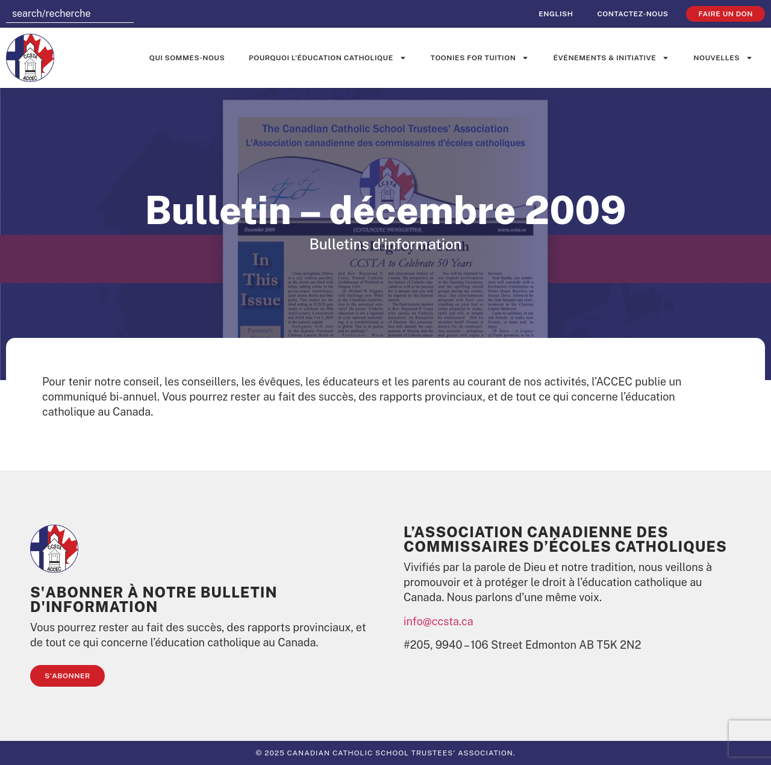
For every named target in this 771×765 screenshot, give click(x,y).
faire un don (725, 14)
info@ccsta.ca (438, 621)
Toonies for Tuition (480, 57)
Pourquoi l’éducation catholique (328, 57)
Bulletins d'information (385, 244)
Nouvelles (723, 57)
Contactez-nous (632, 14)
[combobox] (70, 14)
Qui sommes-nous (187, 58)
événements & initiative (611, 57)
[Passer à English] (555, 14)
